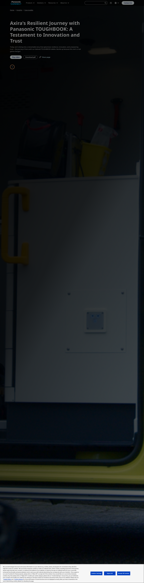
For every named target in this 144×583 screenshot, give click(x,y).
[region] (72, 573)
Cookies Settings (96, 573)
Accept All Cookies (123, 573)
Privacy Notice (18, 579)
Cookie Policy (7, 579)
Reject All (110, 573)
